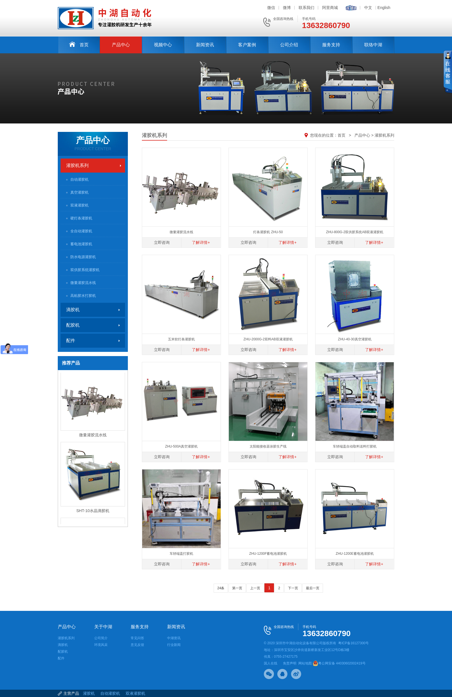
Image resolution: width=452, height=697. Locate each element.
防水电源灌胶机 (83, 257)
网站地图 (305, 663)
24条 (220, 588)
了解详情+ (201, 242)
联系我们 (306, 7)
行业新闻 (174, 645)
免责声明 (289, 663)
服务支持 (331, 44)
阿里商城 (330, 7)
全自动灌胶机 (81, 231)
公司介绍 (289, 44)
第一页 (237, 588)
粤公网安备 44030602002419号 (339, 663)
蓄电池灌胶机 (81, 244)
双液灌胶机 (79, 205)
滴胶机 (73, 309)
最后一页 (312, 588)
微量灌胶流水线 (83, 283)
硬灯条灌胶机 (81, 218)
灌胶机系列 (77, 165)
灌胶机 (89, 693)
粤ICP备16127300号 (353, 643)
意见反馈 (137, 645)
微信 (271, 7)
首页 (79, 44)
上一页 (255, 588)
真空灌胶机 (79, 192)
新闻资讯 (205, 44)
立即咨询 (162, 242)
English (383, 7)
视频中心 (163, 44)
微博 (287, 7)
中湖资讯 (174, 638)
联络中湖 (373, 44)
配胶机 (73, 325)
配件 (70, 340)
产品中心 (121, 44)
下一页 (293, 588)
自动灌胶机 (79, 179)
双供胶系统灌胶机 (85, 270)
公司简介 (101, 638)
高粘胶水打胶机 (83, 296)
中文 (368, 7)
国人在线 (270, 663)
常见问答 (137, 638)
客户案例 (247, 44)
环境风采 (101, 645)
